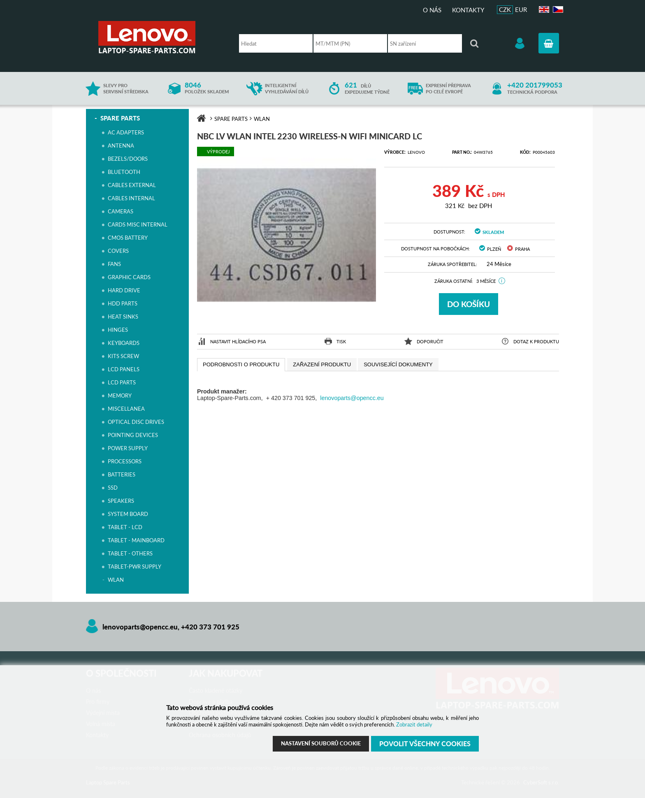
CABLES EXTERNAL (132, 185)
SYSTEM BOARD (128, 514)
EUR (521, 9)
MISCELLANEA (126, 408)
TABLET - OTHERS (130, 553)
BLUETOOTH (124, 172)
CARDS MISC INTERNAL (137, 224)
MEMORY (120, 395)
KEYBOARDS (123, 343)
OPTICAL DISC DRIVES (136, 422)
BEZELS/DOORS (128, 158)
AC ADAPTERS (126, 132)
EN (543, 10)
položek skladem (207, 88)
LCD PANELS (123, 369)
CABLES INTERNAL (131, 198)
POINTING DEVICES (133, 435)
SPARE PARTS (120, 118)
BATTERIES (121, 474)
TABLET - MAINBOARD (136, 540)
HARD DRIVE (124, 290)
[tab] (241, 364)
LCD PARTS (122, 382)
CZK (505, 9)
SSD (113, 487)
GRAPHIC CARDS (129, 277)
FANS (114, 264)
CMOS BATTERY (128, 237)
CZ (556, 10)
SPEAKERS (121, 500)
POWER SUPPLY (128, 448)
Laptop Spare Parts (160, 37)
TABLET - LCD (125, 527)
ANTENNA (121, 145)
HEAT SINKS (123, 316)
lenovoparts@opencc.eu (351, 398)
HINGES (118, 329)
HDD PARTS (122, 303)
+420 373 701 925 (210, 626)
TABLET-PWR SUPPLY (134, 566)
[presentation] (241, 365)
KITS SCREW (123, 356)
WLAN (116, 579)
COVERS (118, 250)
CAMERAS (120, 211)
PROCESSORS (125, 461)
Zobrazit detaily (414, 724)
